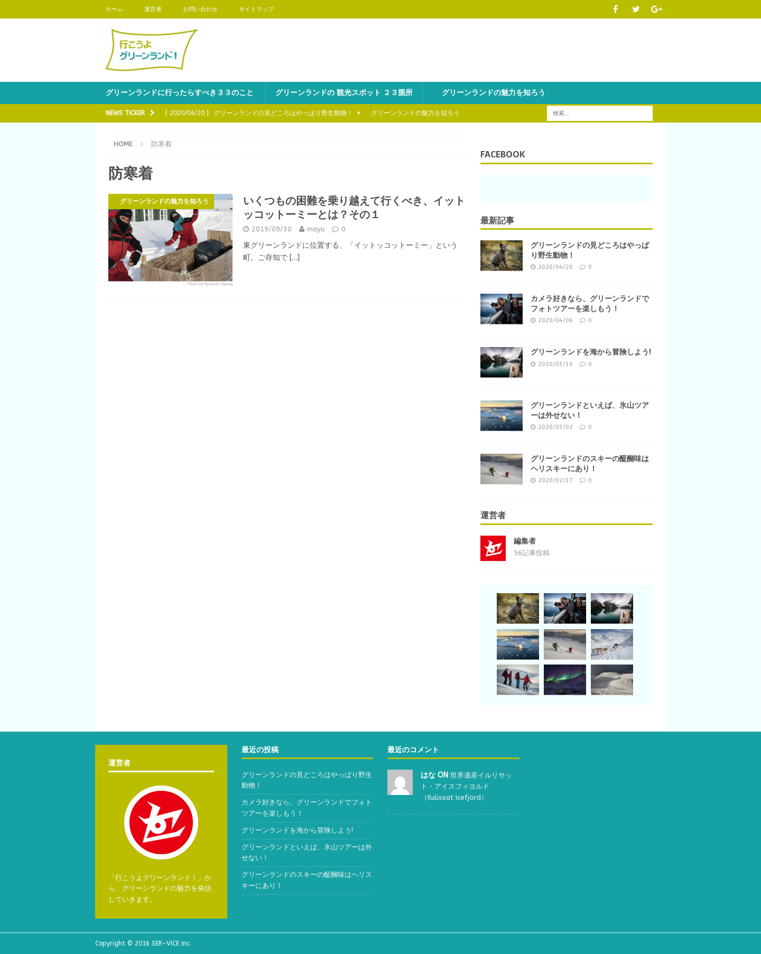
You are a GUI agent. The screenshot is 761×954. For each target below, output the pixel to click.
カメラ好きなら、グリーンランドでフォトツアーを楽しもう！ (590, 303)
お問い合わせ (200, 9)
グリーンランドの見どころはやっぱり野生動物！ (590, 249)
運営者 (153, 9)
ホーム (114, 9)
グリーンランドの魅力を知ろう (489, 92)
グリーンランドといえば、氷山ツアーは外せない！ (590, 409)
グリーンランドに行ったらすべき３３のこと (180, 92)
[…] (295, 257)
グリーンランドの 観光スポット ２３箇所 (344, 92)
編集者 (525, 541)
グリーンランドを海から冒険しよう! (591, 352)
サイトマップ (256, 9)
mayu (315, 229)
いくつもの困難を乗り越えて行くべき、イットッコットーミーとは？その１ (354, 207)
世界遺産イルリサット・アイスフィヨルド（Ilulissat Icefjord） (466, 786)
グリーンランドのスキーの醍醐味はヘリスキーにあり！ (590, 463)
